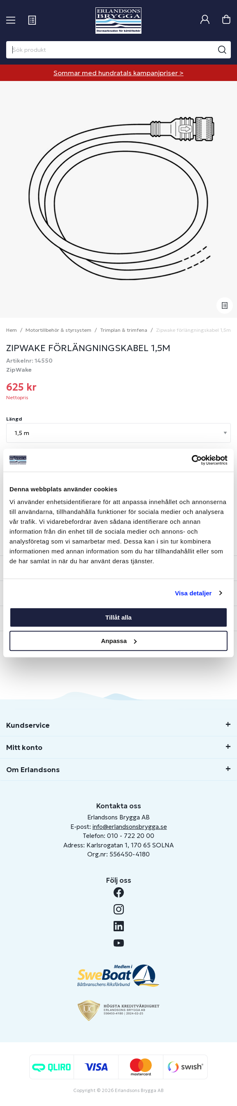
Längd (14, 419)
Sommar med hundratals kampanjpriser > (118, 73)
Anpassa (119, 640)
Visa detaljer (193, 593)
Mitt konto (24, 747)
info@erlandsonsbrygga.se (130, 827)
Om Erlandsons (33, 769)
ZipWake (19, 369)
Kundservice (28, 725)
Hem (11, 330)
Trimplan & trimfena (123, 330)
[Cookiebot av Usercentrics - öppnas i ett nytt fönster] (192, 460)
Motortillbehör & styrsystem (58, 330)
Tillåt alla (118, 617)
